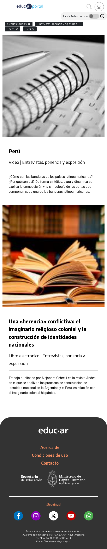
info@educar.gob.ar (64, 541)
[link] (99, 6)
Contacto (50, 462)
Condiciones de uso (50, 455)
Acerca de (49, 447)
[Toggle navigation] (3, 2)
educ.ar (30, 531)
